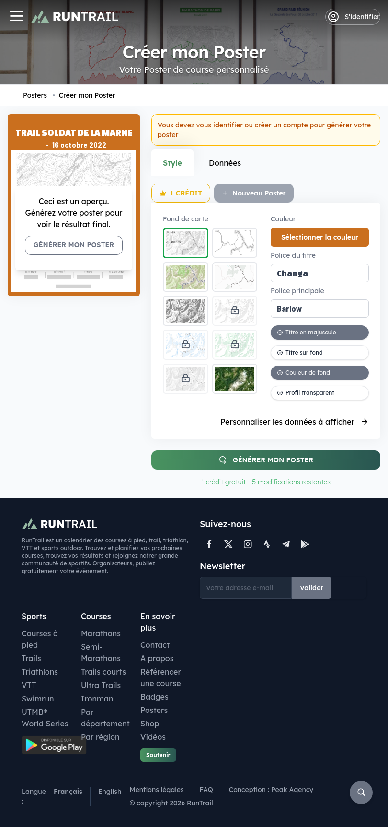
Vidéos (153, 737)
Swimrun (38, 698)
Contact (155, 645)
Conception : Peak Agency (271, 789)
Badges (154, 696)
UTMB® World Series (45, 717)
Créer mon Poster (84, 95)
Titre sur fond (300, 352)
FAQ (206, 789)
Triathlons (40, 672)
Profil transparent (305, 392)
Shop (149, 723)
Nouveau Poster (254, 193)
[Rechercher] (361, 792)
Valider (311, 588)
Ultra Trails (101, 685)
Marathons (101, 633)
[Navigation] (16, 17)
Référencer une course (160, 677)
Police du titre (293, 255)
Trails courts (103, 672)
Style (172, 163)
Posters (35, 95)
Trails (31, 658)
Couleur (283, 219)
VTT (29, 685)
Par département (105, 717)
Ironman (97, 698)
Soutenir (158, 754)
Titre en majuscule (306, 332)
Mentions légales (156, 789)
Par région (100, 737)
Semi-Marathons (101, 652)
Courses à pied (40, 639)
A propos (156, 658)
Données (225, 163)
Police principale (297, 291)
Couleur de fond (303, 372)
